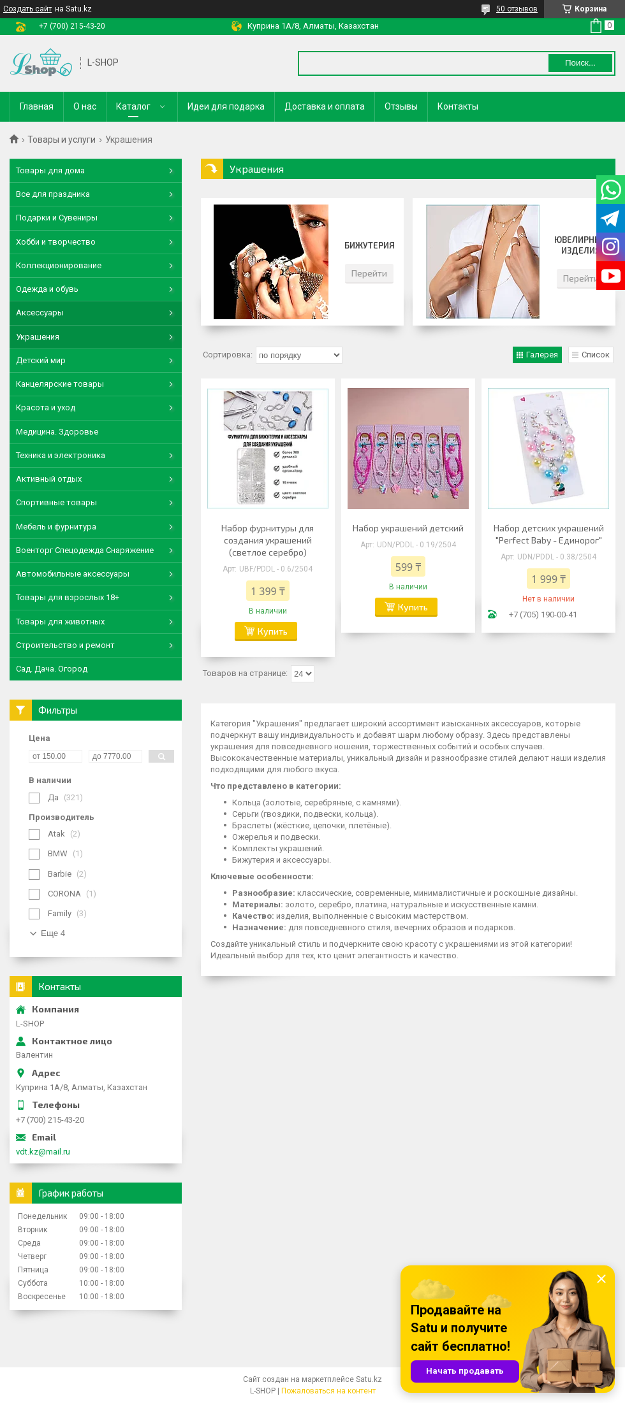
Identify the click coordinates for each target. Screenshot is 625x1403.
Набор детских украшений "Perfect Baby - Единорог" (549, 533)
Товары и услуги (61, 139)
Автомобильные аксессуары (72, 574)
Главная (37, 106)
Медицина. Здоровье (57, 431)
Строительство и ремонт (65, 645)
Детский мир (41, 360)
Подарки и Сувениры (57, 217)
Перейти (369, 273)
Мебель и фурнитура (56, 526)
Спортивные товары (56, 502)
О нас (84, 106)
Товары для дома (50, 170)
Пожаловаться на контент (328, 1390)
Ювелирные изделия (580, 244)
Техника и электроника (60, 455)
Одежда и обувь (47, 289)
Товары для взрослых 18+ (67, 597)
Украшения (37, 337)
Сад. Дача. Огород (51, 668)
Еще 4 (53, 933)
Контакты (458, 106)
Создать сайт (27, 8)
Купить (273, 631)
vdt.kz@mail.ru (43, 1151)
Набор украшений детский (408, 527)
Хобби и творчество (56, 242)
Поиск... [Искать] (580, 63)
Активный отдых (49, 479)
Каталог (133, 106)
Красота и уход (45, 407)
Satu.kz (369, 1379)
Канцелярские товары (60, 384)
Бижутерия (369, 245)
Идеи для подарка (226, 106)
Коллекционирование (58, 265)
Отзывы (401, 106)
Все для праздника (53, 194)
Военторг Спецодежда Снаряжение (85, 550)
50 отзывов (517, 8)
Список (596, 354)
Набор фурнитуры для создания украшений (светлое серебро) (267, 540)
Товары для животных (60, 621)
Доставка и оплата (324, 106)
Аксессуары (40, 312)
